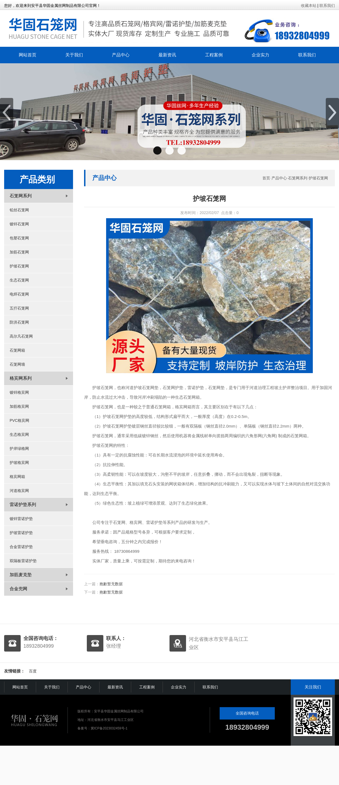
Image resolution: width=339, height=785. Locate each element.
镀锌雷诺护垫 (21, 518)
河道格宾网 (19, 490)
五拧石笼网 (19, 308)
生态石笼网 (19, 280)
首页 (266, 178)
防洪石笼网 (19, 322)
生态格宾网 (19, 434)
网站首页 (27, 55)
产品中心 (121, 55)
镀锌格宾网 (19, 392)
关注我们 (313, 687)
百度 (33, 671)
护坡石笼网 (19, 266)
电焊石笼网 (19, 294)
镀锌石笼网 (19, 224)
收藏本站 (308, 5)
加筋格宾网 (19, 406)
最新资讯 (167, 55)
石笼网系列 (297, 178)
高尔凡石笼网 (21, 336)
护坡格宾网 (19, 462)
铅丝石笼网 (19, 210)
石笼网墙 (17, 364)
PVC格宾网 (19, 420)
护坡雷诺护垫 (21, 532)
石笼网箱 (17, 350)
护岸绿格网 (19, 448)
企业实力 (260, 55)
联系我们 (327, 5)
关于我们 (74, 55)
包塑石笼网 (19, 238)
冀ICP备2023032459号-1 (109, 728)
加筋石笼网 (19, 252)
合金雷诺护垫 (21, 547)
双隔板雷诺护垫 (23, 561)
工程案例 (214, 55)
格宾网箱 (17, 476)
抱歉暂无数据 (111, 584)
